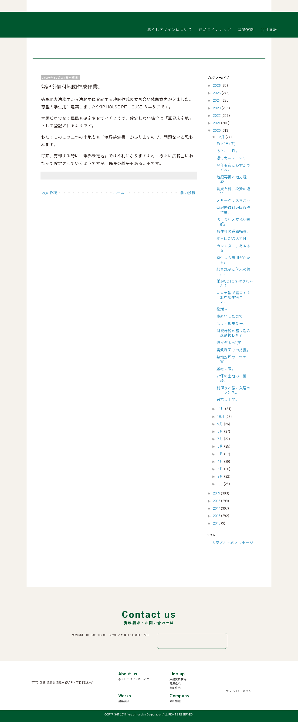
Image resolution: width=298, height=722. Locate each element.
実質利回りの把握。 (233, 349)
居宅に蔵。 (226, 368)
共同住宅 (175, 688)
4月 (220, 461)
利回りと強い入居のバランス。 (233, 390)
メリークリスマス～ (233, 200)
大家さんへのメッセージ (232, 542)
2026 (217, 85)
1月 (220, 483)
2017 (217, 508)
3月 (220, 468)
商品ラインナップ (215, 29)
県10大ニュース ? (231, 158)
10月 (221, 416)
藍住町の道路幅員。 (233, 231)
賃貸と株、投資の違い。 (233, 191)
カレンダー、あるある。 (233, 248)
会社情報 (269, 29)
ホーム (118, 192)
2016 (217, 515)
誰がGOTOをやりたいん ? (235, 283)
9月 (220, 423)
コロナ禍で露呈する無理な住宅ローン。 (233, 297)
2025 (217, 92)
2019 (217, 493)
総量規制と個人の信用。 (233, 271)
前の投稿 (187, 192)
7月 (220, 438)
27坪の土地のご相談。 (231, 378)
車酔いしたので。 (232, 316)
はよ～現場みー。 (232, 323)
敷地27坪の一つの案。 (231, 359)
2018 (217, 500)
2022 (217, 115)
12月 (221, 136)
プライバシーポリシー (240, 691)
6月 (220, 446)
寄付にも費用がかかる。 (233, 260)
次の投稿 (49, 192)
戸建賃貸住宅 (177, 679)
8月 (220, 431)
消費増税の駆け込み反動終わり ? (233, 333)
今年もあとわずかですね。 (233, 167)
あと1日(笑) (226, 143)
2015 (217, 523)
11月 (221, 408)
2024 (217, 100)
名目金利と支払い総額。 (233, 222)
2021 (217, 122)
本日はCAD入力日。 (234, 238)
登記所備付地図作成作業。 (233, 210)
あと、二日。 (228, 150)
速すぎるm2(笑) (230, 342)
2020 (217, 130)
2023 (217, 108)
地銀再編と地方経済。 (232, 179)
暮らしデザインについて (169, 29)
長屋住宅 (175, 683)
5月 (220, 453)
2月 (220, 476)
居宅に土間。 (228, 399)
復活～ (222, 309)
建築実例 (246, 29)
